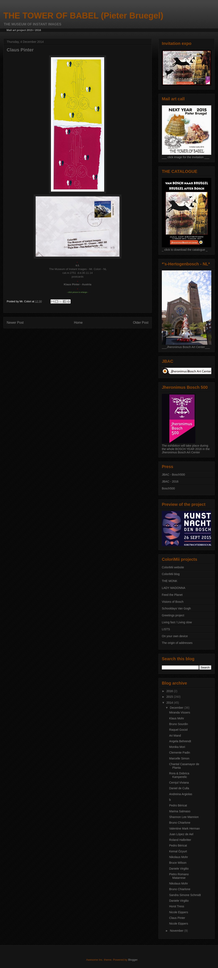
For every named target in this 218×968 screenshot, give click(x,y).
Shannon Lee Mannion (184, 817)
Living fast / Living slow (177, 622)
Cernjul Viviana (179, 782)
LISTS (166, 629)
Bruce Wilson (177, 862)
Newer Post (15, 322)
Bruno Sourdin (178, 724)
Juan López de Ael (181, 834)
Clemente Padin (179, 752)
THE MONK (169, 581)
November (177, 930)
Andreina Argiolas (180, 794)
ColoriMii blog (171, 574)
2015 (170, 696)
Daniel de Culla (179, 788)
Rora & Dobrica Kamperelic (179, 775)
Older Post (140, 322)
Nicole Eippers (178, 912)
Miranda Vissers (179, 712)
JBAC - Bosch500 (173, 474)
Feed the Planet (172, 594)
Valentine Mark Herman (184, 828)
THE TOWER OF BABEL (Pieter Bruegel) (83, 15)
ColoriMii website (173, 567)
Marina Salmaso (179, 811)
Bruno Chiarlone (179, 822)
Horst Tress (176, 906)
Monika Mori (177, 747)
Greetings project (173, 615)
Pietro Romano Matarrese (179, 876)
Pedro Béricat (178, 805)
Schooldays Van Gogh (176, 608)
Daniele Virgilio (179, 868)
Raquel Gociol (178, 729)
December (177, 707)
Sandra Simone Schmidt (185, 895)
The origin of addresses (177, 642)
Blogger (132, 959)
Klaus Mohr (176, 718)
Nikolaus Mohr (178, 857)
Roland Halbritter (180, 839)
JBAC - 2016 (170, 481)
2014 (170, 702)
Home (78, 322)
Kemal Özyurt (178, 851)
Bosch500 (168, 488)
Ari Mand (175, 735)
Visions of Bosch (172, 601)
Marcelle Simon (179, 758)
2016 (170, 691)
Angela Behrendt (180, 741)
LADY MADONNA (173, 588)
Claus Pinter (177, 918)
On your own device (175, 636)
